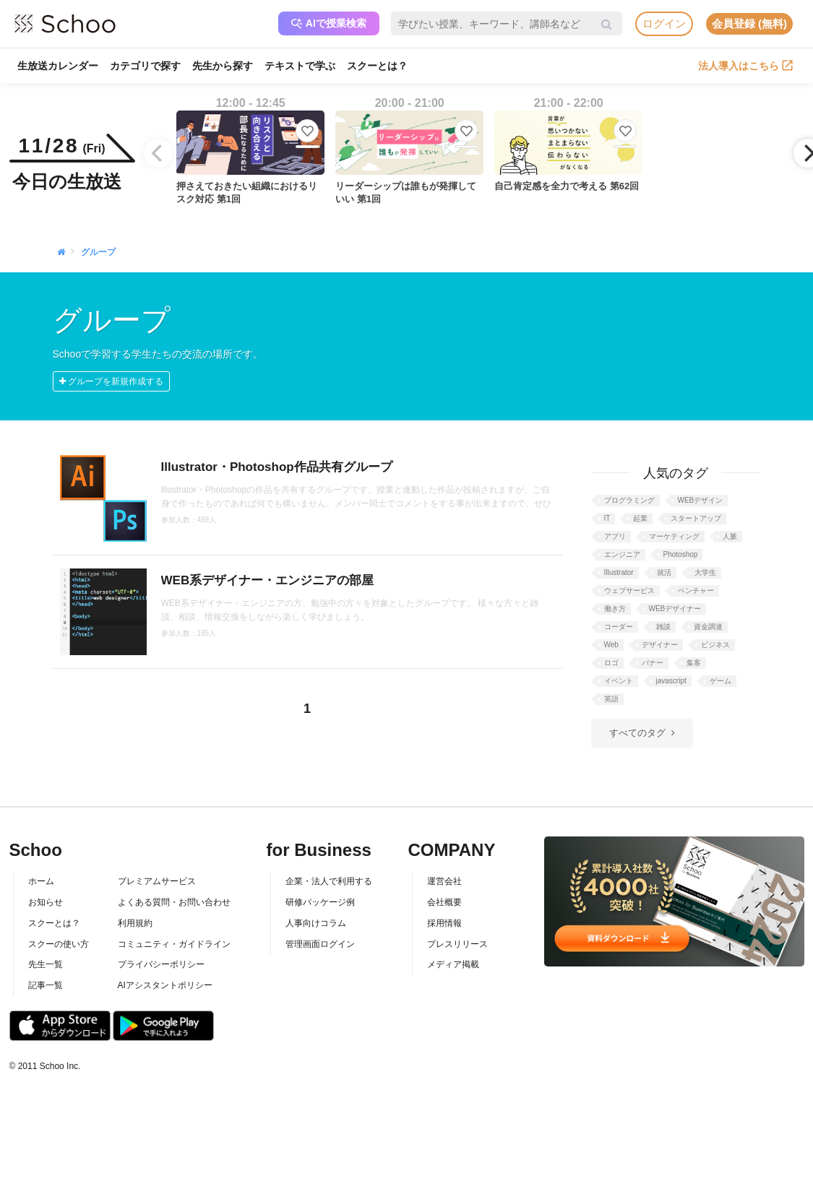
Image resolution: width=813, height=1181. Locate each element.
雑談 (663, 627)
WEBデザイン (700, 500)
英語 (611, 699)
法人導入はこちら (745, 66)
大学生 (705, 572)
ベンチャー (696, 590)
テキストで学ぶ (299, 66)
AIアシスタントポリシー (165, 985)
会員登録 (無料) (749, 23)
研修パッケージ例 (320, 902)
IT (607, 518)
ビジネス (715, 645)
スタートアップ (696, 518)
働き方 (615, 609)
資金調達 (708, 627)
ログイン (664, 23)
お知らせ (45, 902)
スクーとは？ (377, 66)
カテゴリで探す (145, 66)
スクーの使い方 (58, 944)
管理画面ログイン (320, 944)
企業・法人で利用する (328, 881)
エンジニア (622, 554)
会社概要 (444, 902)
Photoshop (680, 554)
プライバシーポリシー (161, 964)
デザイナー (660, 645)
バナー (652, 663)
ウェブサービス (629, 590)
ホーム (41, 881)
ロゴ (611, 663)
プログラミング (629, 500)
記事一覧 (45, 985)
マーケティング (674, 536)
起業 (640, 518)
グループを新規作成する (111, 381)
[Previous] (158, 153)
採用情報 (444, 923)
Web (611, 645)
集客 (694, 663)
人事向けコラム (315, 923)
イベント (618, 681)
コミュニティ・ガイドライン (174, 944)
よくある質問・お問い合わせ (174, 902)
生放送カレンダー (57, 66)
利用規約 (135, 923)
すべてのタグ (637, 732)
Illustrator (619, 572)
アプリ (615, 536)
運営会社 (444, 881)
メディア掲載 (453, 964)
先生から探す (222, 66)
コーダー (618, 627)
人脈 (730, 536)
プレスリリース (457, 944)
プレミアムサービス (157, 881)
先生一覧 (45, 964)
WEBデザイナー (675, 609)
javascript (671, 681)
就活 (664, 572)
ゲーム (720, 681)
